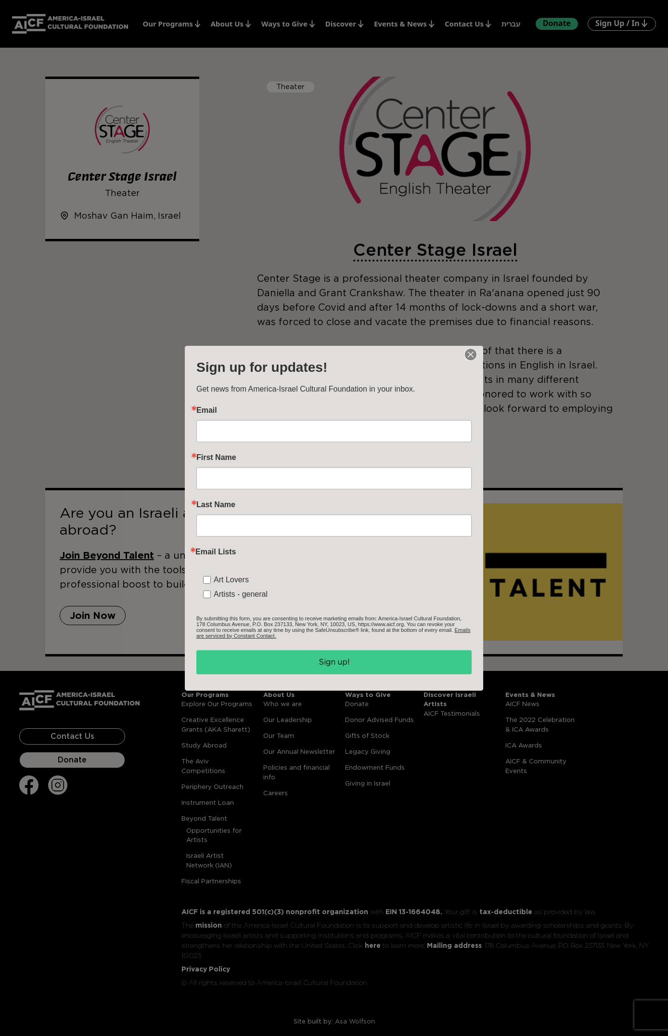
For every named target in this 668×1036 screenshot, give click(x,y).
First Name (216, 457)
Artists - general (241, 594)
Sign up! (334, 662)
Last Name (215, 505)
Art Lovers (231, 580)
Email (206, 410)
